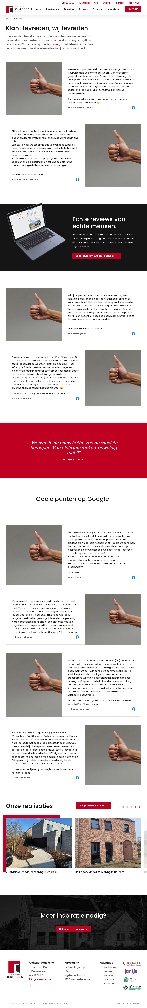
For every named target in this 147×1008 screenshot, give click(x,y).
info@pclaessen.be (88, 2)
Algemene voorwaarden (55, 1003)
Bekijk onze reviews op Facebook (95, 256)
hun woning (53, 44)
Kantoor (120, 2)
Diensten (68, 9)
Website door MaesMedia (128, 1003)
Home (38, 9)
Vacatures (114, 9)
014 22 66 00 (68, 2)
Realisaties (52, 9)
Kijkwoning (134, 2)
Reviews (83, 9)
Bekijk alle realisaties (91, 805)
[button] (123, 807)
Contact (133, 9)
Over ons (98, 9)
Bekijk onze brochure (71, 929)
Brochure (107, 2)
